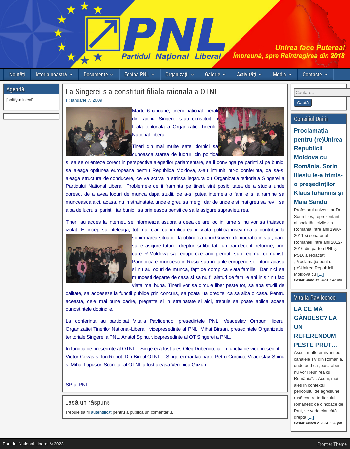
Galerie (212, 74)
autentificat (101, 412)
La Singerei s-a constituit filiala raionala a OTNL (142, 91)
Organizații (177, 74)
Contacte (312, 74)
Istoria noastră (51, 74)
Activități (246, 74)
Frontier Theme (332, 444)
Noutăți (17, 74)
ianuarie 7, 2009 (86, 100)
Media (279, 74)
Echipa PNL (136, 74)
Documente (96, 74)
